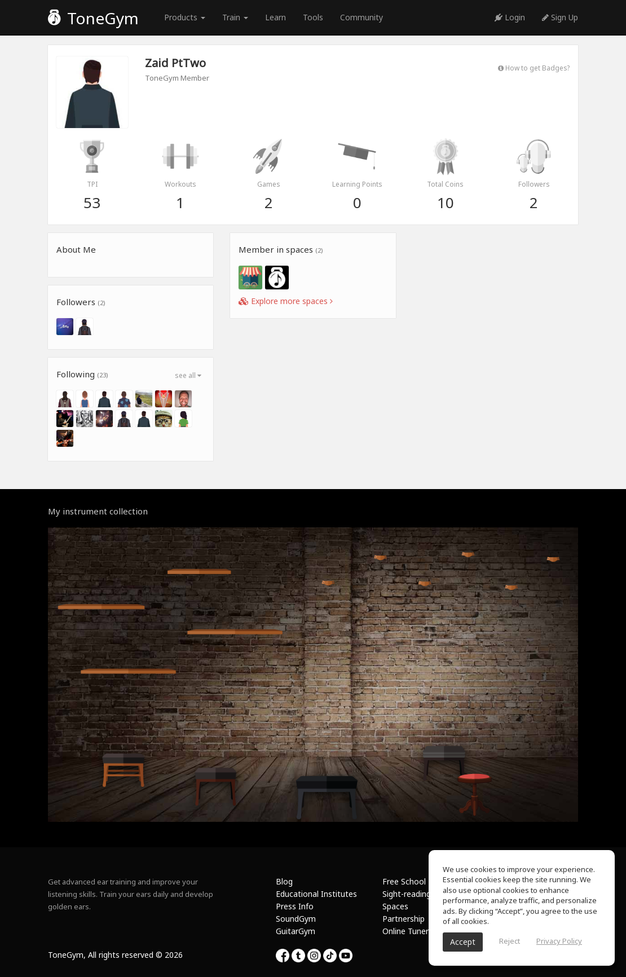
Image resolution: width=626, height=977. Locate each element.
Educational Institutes (316, 893)
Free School (404, 881)
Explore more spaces (286, 301)
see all (188, 375)
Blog (284, 881)
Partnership (403, 918)
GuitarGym (295, 931)
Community (361, 17)
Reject (509, 941)
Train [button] (235, 17)
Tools (313, 17)
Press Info (295, 906)
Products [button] (184, 17)
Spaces (395, 906)
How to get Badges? (534, 67)
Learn (275, 17)
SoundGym (296, 918)
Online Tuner (405, 931)
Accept (462, 941)
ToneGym (93, 18)
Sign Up (560, 17)
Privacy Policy (559, 941)
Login (510, 17)
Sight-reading (406, 893)
